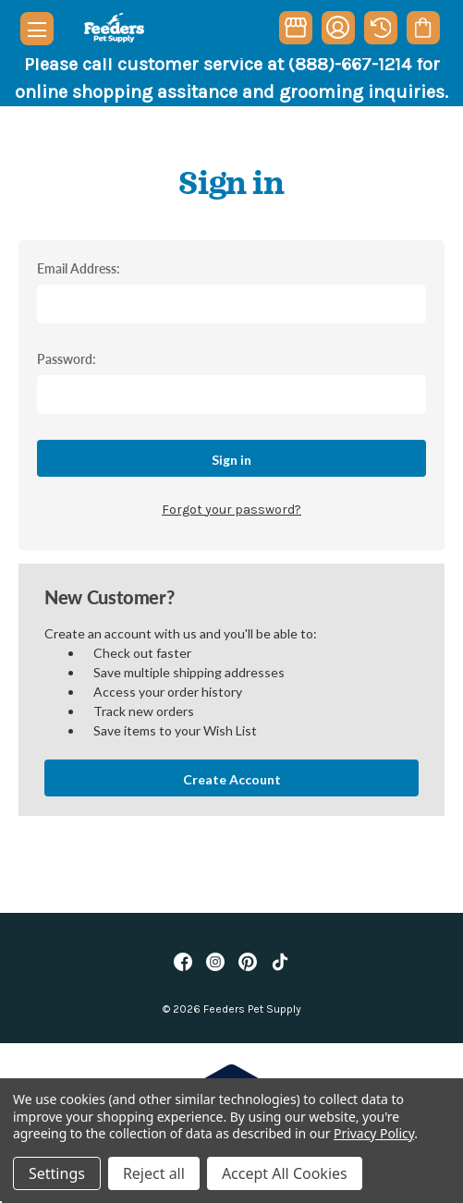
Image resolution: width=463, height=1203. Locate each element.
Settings (57, 1173)
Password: (66, 358)
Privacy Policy (374, 1133)
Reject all (154, 1173)
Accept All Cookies (284, 1173)
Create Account (232, 779)
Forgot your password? (231, 509)
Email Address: (78, 268)
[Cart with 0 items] (423, 28)
